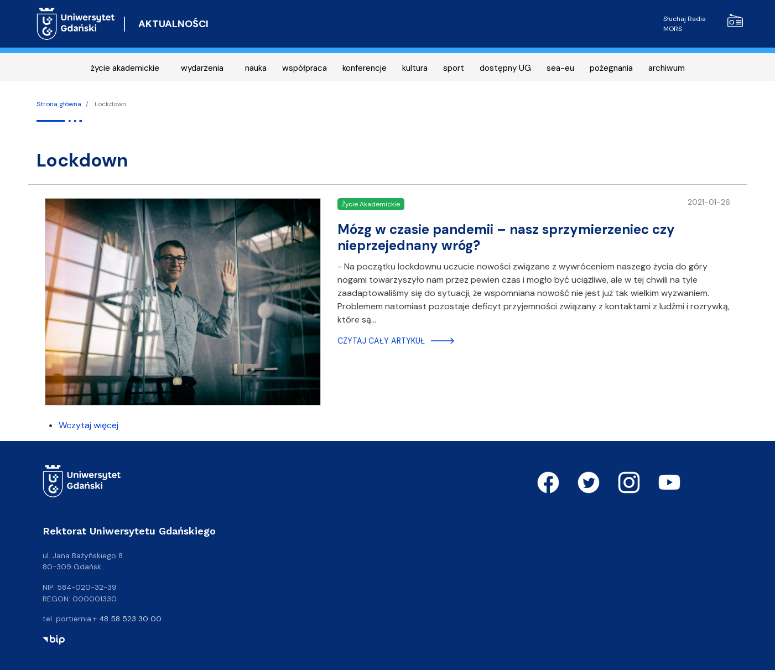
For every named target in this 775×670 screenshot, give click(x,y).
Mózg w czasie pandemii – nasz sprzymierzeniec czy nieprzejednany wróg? (506, 237)
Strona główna (59, 104)
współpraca (304, 68)
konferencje (364, 68)
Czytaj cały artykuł (381, 341)
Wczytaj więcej (88, 425)
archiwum (666, 68)
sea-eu (560, 68)
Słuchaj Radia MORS (703, 23)
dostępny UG (505, 68)
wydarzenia (202, 68)
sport (453, 68)
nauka (256, 68)
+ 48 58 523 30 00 (127, 619)
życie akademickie (125, 68)
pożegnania (611, 68)
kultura (415, 68)
